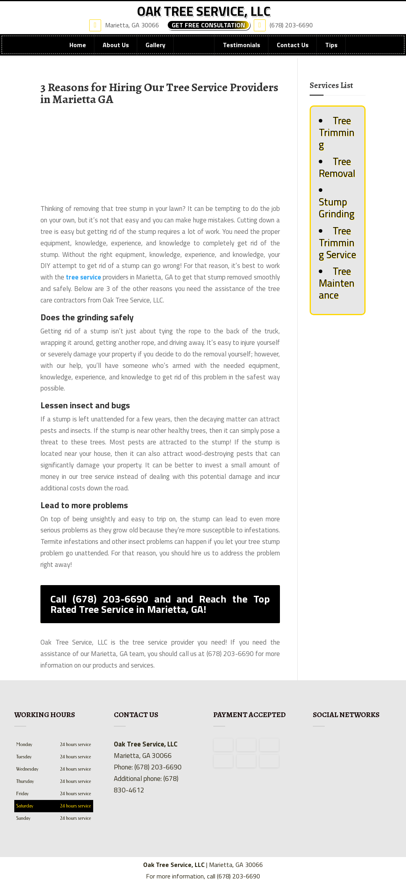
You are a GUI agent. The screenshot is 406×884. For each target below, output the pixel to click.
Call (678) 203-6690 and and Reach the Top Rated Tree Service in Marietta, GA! (160, 604)
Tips (331, 52)
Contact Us (292, 52)
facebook (319, 745)
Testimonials (241, 52)
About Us (116, 52)
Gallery (155, 52)
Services (194, 52)
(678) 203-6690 (285, 31)
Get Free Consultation (208, 31)
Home (77, 52)
